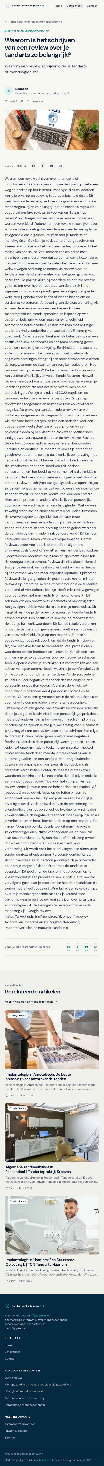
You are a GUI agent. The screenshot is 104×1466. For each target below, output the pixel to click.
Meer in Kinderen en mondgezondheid (31, 1001)
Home (58, 5)
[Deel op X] (42, 166)
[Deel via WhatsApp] (60, 166)
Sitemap (10, 1437)
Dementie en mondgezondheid (25, 1405)
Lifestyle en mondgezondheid (24, 1391)
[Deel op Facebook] (33, 166)
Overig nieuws (14, 1377)
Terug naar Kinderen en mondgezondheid (33, 21)
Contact (92, 5)
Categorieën (74, 5)
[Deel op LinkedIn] (51, 166)
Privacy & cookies (16, 1430)
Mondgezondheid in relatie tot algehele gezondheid (38, 1384)
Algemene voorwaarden (20, 1424)
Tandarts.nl (39, 1315)
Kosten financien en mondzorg (24, 1398)
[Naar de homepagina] (24, 6)
